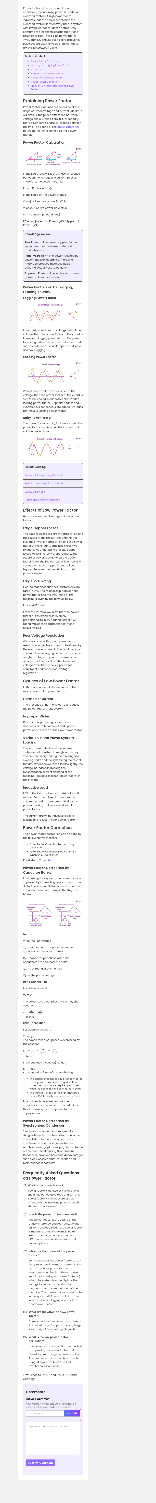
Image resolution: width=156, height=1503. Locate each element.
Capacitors (46, 860)
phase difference (68, 127)
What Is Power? (35, 492)
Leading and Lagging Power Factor (50, 65)
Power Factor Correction (45, 81)
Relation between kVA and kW (44, 483)
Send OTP (72, 1413)
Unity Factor (38, 69)
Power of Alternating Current (43, 475)
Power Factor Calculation (45, 61)
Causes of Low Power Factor (47, 77)
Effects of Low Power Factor (47, 73)
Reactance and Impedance (42, 500)
